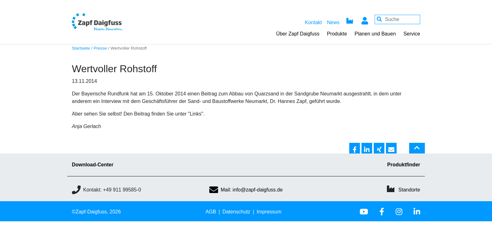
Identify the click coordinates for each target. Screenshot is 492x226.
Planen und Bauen (375, 33)
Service (412, 33)
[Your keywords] (397, 19)
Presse (100, 48)
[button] (354, 148)
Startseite (81, 48)
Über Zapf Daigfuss (297, 33)
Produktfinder (403, 164)
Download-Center (92, 164)
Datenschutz (236, 211)
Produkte (337, 33)
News (333, 22)
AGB (211, 211)
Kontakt (313, 22)
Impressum (269, 211)
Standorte (409, 189)
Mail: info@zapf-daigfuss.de (246, 189)
